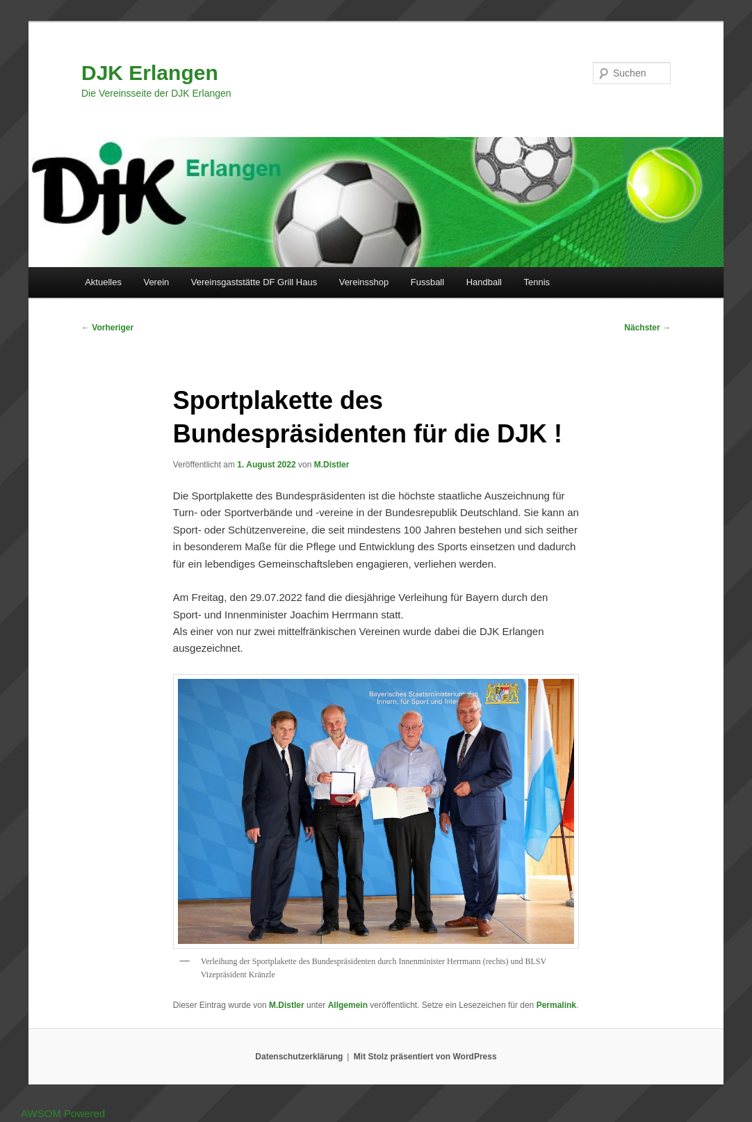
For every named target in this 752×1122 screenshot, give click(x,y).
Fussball (427, 282)
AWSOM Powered (63, 1113)
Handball (484, 282)
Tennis (536, 282)
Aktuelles (103, 282)
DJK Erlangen (149, 72)
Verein (156, 282)
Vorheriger (107, 327)
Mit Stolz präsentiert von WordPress (425, 1056)
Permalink (556, 1005)
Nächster (647, 327)
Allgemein (348, 1005)
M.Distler (332, 465)
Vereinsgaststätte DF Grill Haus (254, 282)
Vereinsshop (364, 282)
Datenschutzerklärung (299, 1056)
